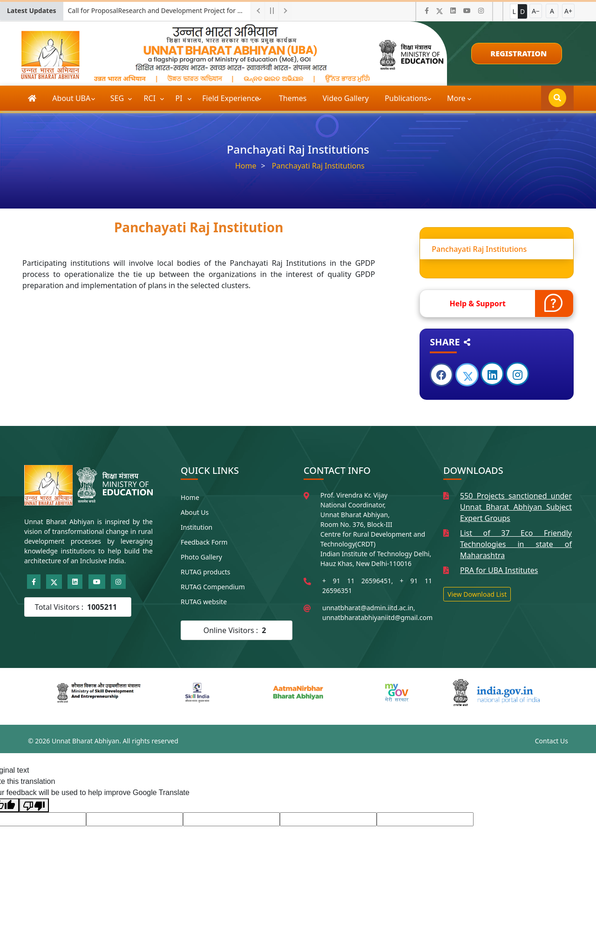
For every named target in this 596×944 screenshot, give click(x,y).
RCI (151, 98)
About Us (195, 512)
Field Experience (231, 98)
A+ (568, 11)
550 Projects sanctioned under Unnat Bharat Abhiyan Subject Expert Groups (516, 507)
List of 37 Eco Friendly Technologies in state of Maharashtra (516, 544)
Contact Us (551, 740)
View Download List (477, 594)
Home (246, 166)
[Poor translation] (34, 805)
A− (536, 11)
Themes (292, 98)
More (456, 98)
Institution (196, 527)
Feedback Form (204, 542)
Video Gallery (346, 98)
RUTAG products (205, 571)
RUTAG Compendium (213, 586)
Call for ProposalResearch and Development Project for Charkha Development (159, 10)
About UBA (72, 98)
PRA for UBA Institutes (499, 570)
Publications (407, 98)
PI (180, 98)
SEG (118, 98)
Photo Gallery (201, 557)
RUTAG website (204, 601)
